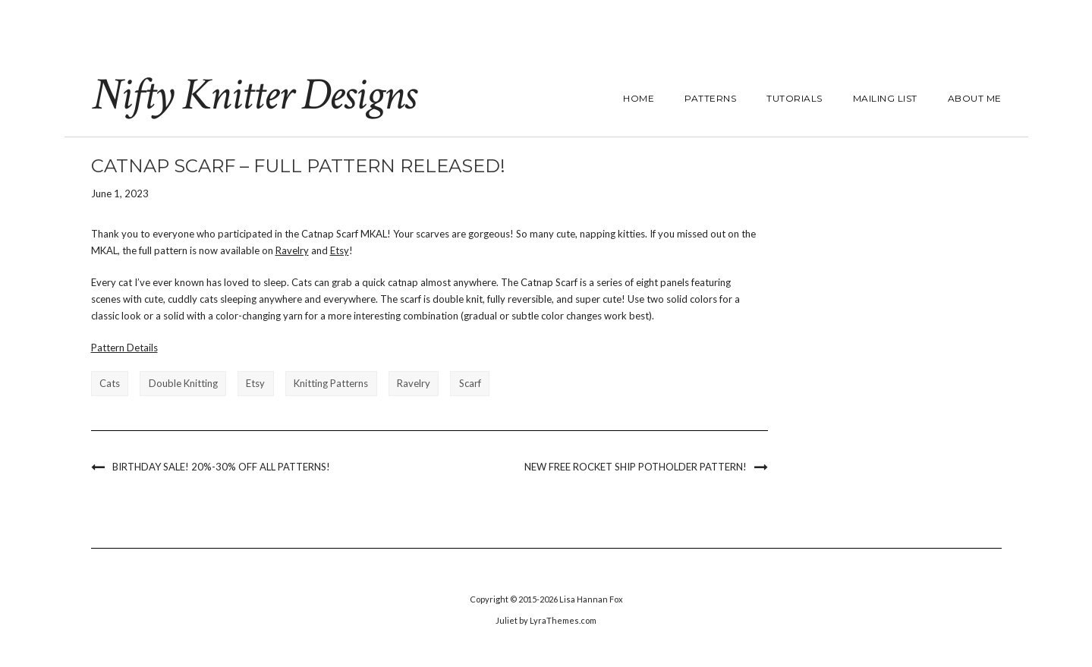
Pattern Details (124, 347)
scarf (470, 383)
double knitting (183, 383)
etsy (255, 383)
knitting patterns (331, 383)
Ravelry (292, 250)
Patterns (710, 98)
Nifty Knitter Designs (253, 94)
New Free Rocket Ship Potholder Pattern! (635, 467)
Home (638, 98)
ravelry (413, 383)
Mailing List (885, 98)
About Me (975, 98)
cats (109, 383)
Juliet (507, 620)
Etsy (339, 250)
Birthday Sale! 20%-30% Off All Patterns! (221, 467)
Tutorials (794, 98)
